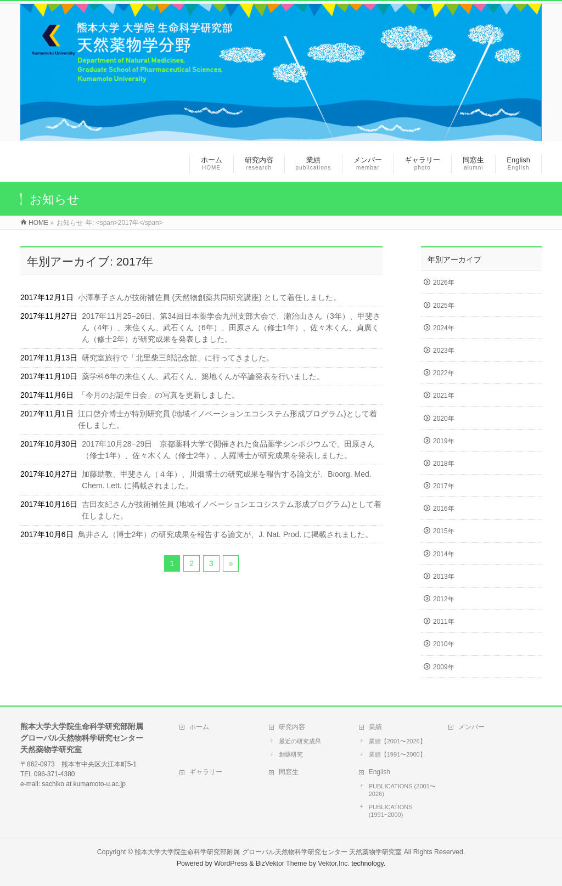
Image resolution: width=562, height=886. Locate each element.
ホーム (199, 727)
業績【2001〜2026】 (397, 741)
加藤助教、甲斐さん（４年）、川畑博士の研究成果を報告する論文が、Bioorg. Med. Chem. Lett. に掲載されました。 (226, 480)
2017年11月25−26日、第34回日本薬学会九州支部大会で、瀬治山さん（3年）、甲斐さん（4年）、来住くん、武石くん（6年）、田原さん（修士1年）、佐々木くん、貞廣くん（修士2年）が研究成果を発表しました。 (231, 327)
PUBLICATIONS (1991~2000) (391, 811)
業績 (375, 727)
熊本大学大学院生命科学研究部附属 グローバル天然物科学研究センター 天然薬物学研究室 (268, 852)
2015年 (443, 531)
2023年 (443, 350)
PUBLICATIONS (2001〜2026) (402, 790)
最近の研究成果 (300, 741)
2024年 (443, 328)
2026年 (443, 282)
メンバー (471, 727)
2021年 (443, 395)
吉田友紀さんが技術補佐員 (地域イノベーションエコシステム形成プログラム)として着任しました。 (231, 510)
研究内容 (292, 727)
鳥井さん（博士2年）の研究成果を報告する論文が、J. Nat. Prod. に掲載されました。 (225, 534)
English (379, 772)
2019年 (443, 441)
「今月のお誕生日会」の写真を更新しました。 (158, 395)
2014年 (443, 554)
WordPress (231, 863)
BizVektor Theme (281, 863)
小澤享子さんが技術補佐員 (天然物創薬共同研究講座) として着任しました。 (209, 297)
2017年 (443, 486)
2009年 (443, 667)
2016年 (443, 508)
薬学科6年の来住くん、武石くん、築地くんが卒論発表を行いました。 (203, 376)
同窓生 (289, 772)
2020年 (443, 418)
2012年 (443, 599)
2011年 (443, 621)
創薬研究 (291, 754)
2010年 (443, 644)
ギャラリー (205, 772)
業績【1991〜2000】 (397, 754)
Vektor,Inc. (334, 863)
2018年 (443, 463)
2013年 (443, 576)
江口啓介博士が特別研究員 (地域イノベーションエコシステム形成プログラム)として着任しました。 (227, 419)
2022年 (443, 373)
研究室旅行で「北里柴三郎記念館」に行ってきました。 (178, 357)
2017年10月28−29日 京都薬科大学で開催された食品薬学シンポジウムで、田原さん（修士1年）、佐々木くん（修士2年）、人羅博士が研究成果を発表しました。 (228, 449)
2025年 (443, 305)
